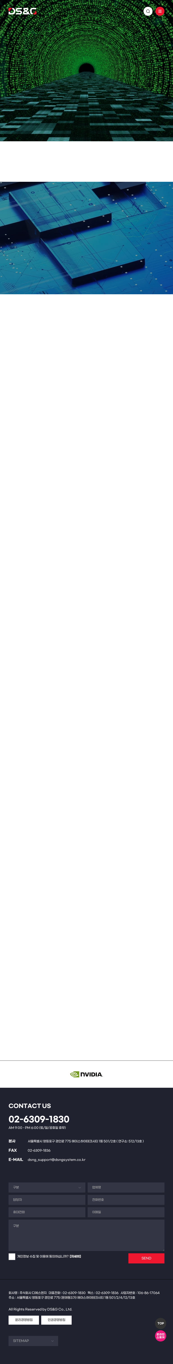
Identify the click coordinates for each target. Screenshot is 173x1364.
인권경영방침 (56, 1320)
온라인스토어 (161, 1336)
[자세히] (75, 1256)
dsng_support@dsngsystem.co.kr (57, 1160)
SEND (146, 1258)
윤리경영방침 (24, 1320)
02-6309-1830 (39, 1120)
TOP (160, 1323)
